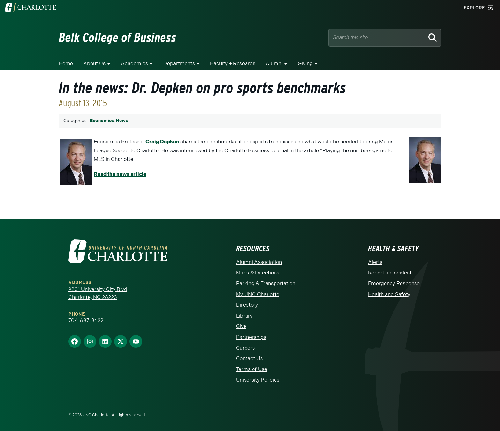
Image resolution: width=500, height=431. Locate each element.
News (122, 120)
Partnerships (251, 337)
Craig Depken (162, 142)
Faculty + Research (232, 64)
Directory (247, 305)
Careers (245, 348)
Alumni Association (259, 262)
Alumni (274, 64)
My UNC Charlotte (257, 294)
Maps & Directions (257, 273)
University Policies (257, 380)
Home (66, 64)
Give (241, 326)
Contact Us (249, 358)
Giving (305, 64)
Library (244, 316)
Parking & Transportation (265, 284)
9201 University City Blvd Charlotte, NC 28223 (97, 293)
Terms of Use (251, 369)
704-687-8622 (85, 321)
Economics (102, 120)
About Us (94, 64)
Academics (134, 64)
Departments (179, 64)
